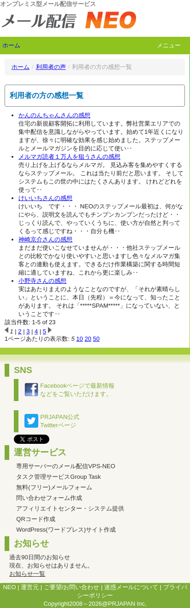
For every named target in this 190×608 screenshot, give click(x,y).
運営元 (30, 587)
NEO (9, 587)
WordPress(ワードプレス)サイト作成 (66, 529)
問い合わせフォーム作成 (49, 497)
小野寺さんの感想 (42, 280)
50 (96, 338)
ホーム (11, 45)
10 (79, 338)
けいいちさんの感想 (45, 198)
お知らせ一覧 (27, 573)
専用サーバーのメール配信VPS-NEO (65, 466)
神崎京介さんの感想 (45, 239)
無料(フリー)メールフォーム (54, 487)
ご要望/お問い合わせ (72, 587)
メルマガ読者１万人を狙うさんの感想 (69, 156)
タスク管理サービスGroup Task (58, 476)
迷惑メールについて (131, 587)
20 (87, 338)
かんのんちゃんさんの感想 (54, 115)
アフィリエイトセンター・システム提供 (70, 508)
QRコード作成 (35, 519)
